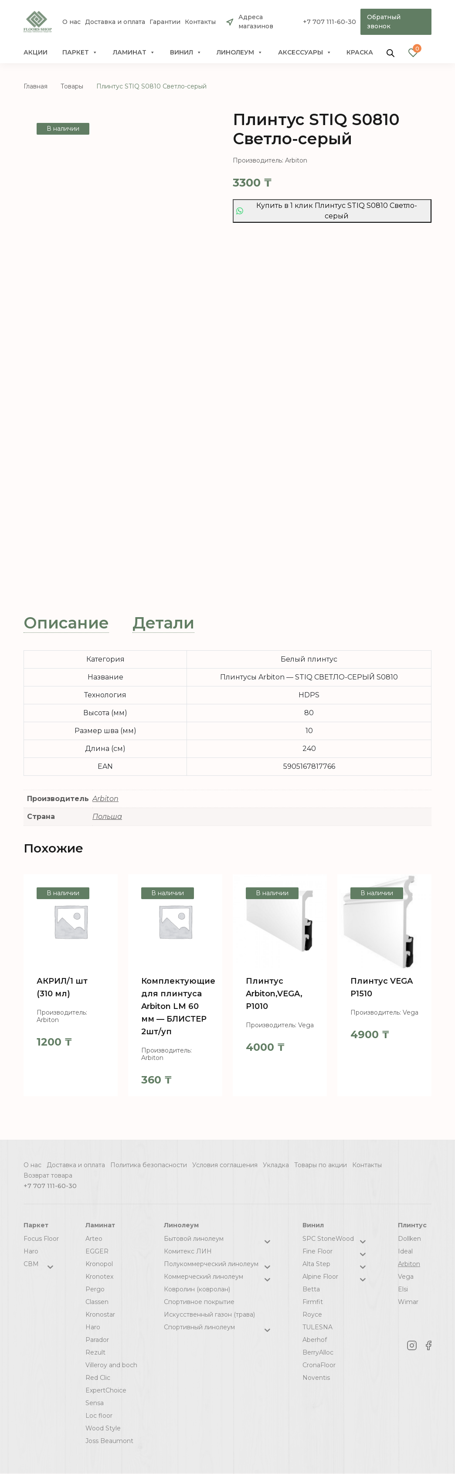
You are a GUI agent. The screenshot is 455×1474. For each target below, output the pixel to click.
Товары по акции (320, 1165)
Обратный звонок (384, 21)
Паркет (80, 52)
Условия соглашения (225, 1165)
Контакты (200, 22)
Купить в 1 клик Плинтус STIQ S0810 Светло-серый (326, 210)
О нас (71, 22)
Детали (163, 622)
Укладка (276, 1165)
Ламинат (134, 52)
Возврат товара (48, 1175)
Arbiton (105, 799)
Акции (36, 52)
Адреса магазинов (255, 21)
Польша (107, 816)
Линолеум (240, 52)
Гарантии (164, 22)
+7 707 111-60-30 (329, 22)
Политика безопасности (148, 1165)
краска (359, 52)
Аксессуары (305, 52)
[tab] (66, 623)
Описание (66, 622)
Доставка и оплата (115, 22)
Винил (186, 52)
